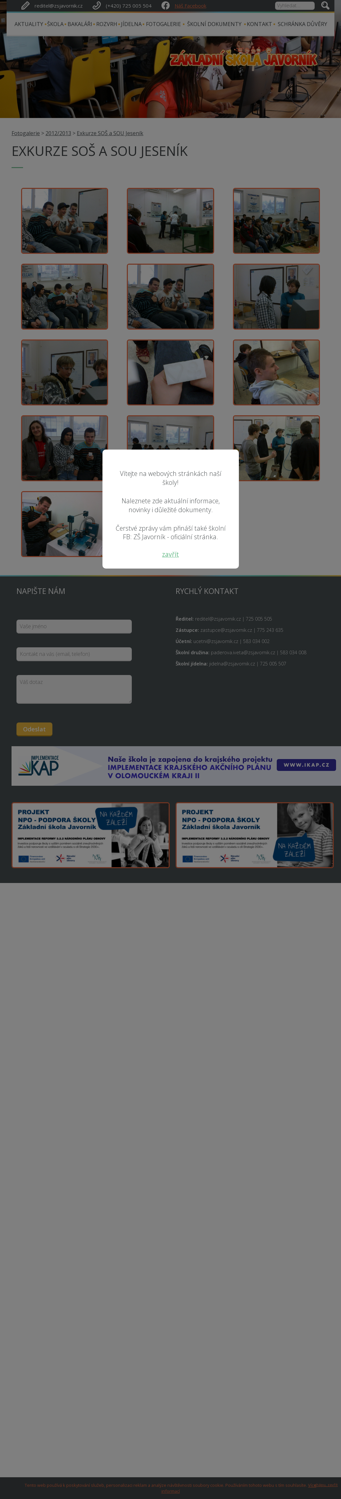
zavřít (170, 554)
